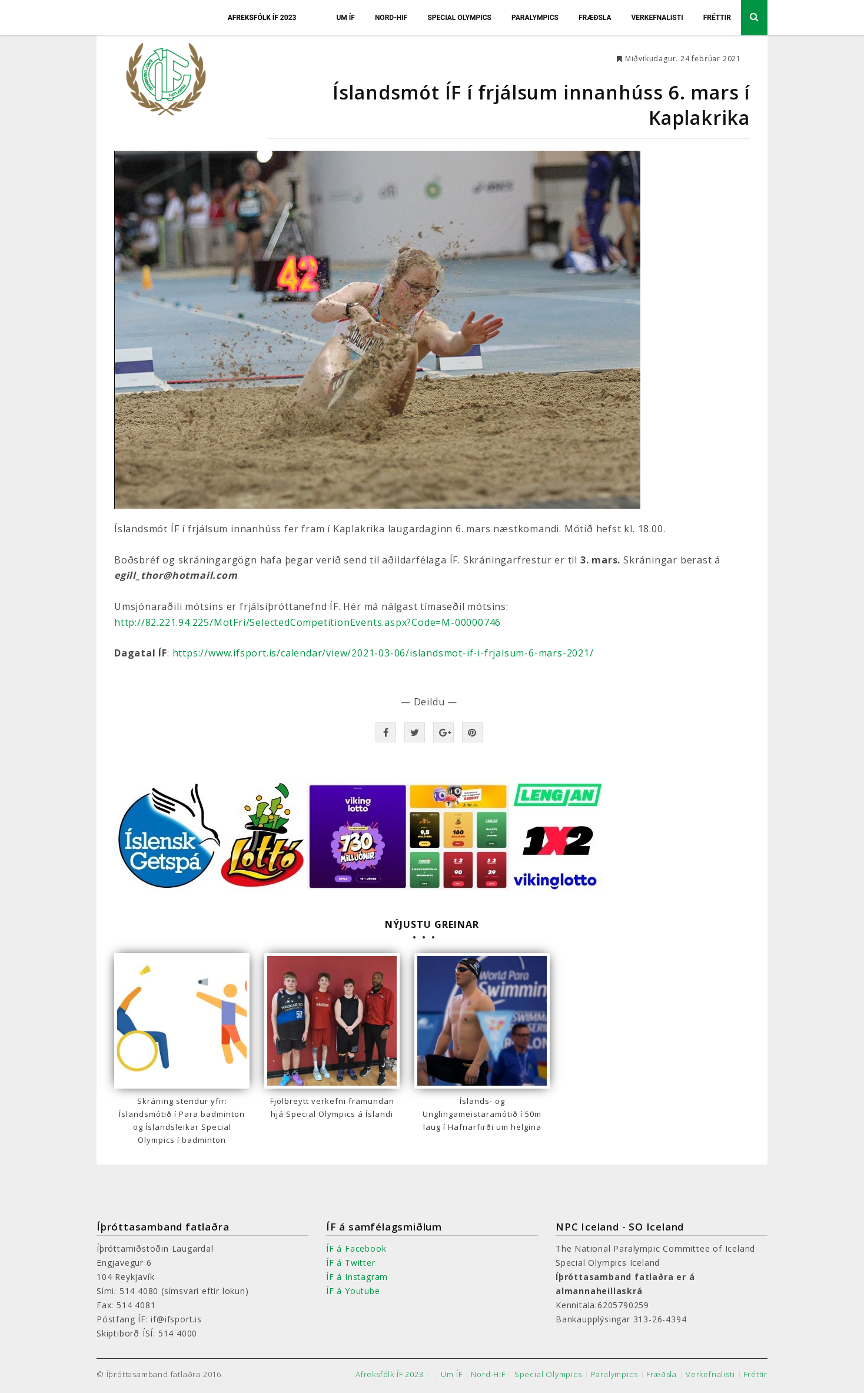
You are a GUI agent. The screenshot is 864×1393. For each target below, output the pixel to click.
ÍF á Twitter (350, 1262)
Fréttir (717, 18)
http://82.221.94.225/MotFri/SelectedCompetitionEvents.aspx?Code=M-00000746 (307, 622)
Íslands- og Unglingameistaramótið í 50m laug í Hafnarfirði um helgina (482, 1114)
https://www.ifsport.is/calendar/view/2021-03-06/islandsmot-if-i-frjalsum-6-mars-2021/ (383, 652)
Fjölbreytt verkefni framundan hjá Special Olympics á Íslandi (332, 1107)
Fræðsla (595, 18)
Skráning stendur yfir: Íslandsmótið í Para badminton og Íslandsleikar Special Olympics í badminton (182, 1120)
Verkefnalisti (657, 18)
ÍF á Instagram (357, 1276)
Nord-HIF (391, 18)
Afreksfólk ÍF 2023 (262, 18)
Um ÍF (345, 18)
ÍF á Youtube (353, 1290)
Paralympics (535, 18)
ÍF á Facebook (356, 1248)
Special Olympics (459, 18)
